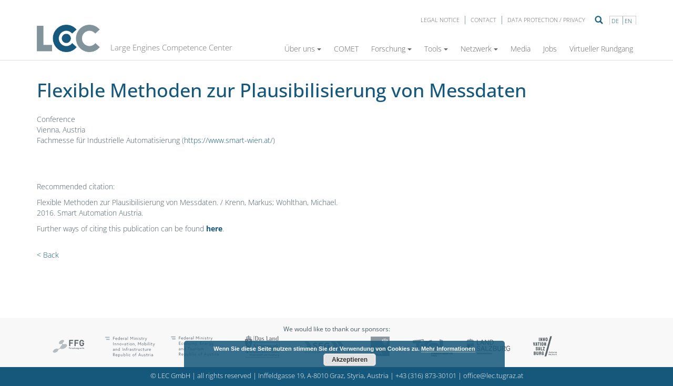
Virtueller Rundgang (601, 49)
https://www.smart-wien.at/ (228, 140)
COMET (346, 49)
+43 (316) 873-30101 (425, 375)
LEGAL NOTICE (440, 20)
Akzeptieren (350, 359)
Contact (483, 20)
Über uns (302, 49)
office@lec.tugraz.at (493, 375)
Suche (599, 20)
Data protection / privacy (546, 20)
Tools (436, 49)
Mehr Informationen (448, 349)
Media (521, 49)
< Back (48, 255)
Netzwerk (479, 49)
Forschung (391, 49)
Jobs (550, 49)
